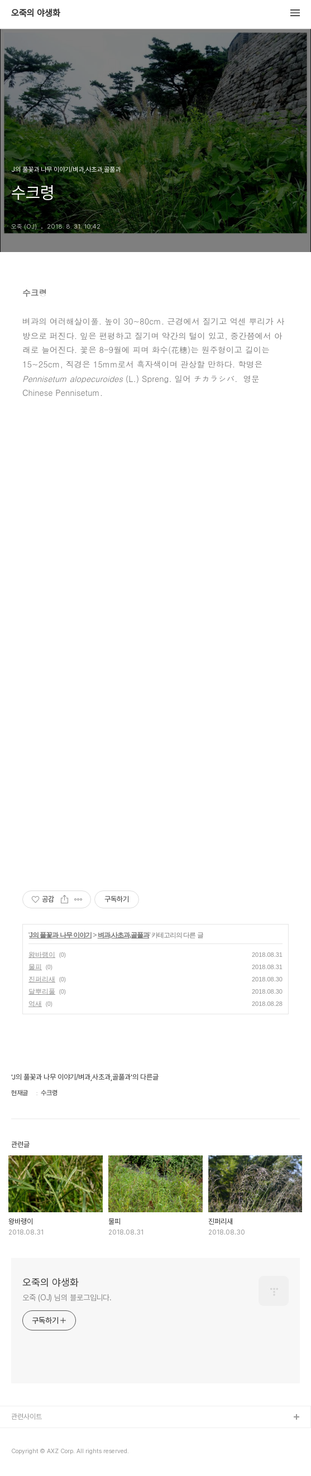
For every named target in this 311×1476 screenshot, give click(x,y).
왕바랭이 (41, 955)
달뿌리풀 (41, 991)
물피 (35, 967)
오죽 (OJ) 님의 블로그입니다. (67, 1297)
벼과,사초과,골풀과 (124, 935)
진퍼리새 (41, 979)
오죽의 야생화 (35, 13)
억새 (35, 1004)
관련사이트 (26, 1416)
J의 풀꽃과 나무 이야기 (60, 935)
